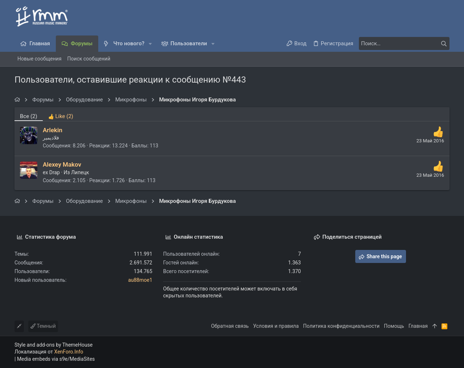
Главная (418, 326)
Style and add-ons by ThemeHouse (53, 345)
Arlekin (52, 130)
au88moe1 (140, 280)
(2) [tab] (28, 116)
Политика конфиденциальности (341, 326)
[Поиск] (404, 43)
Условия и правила (276, 326)
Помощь (394, 326)
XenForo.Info (68, 352)
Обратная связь (230, 326)
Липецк (80, 172)
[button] (150, 43)
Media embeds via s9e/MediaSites (56, 359)
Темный (43, 326)
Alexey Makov (62, 164)
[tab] (61, 114)
